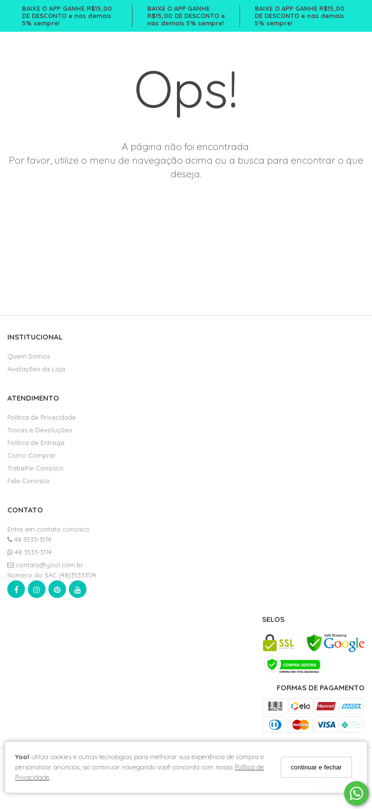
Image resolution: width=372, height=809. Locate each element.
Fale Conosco (28, 481)
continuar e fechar (316, 767)
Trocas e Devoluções (39, 430)
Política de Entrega (36, 443)
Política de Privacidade (41, 417)
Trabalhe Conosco (35, 468)
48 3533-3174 (29, 539)
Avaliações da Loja (36, 369)
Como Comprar (31, 455)
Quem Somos (28, 356)
